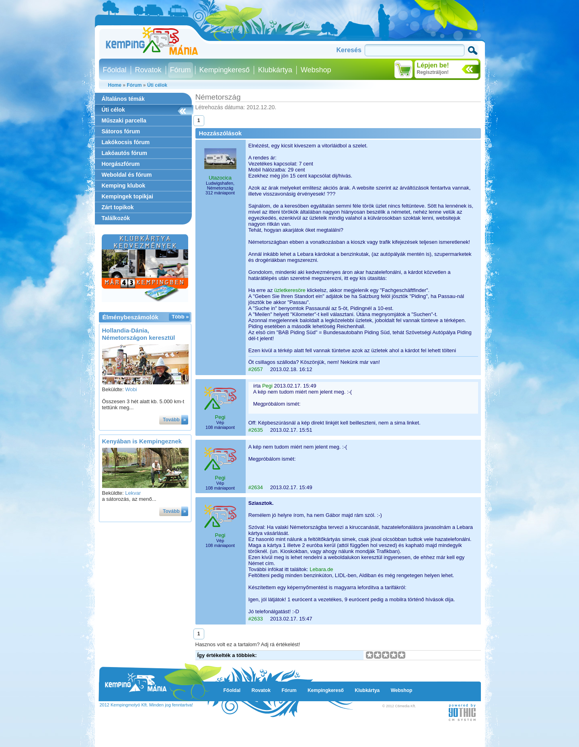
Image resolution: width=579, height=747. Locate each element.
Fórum (180, 70)
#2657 (255, 369)
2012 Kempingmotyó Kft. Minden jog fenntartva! (146, 704)
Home (114, 85)
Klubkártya (275, 70)
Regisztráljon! (433, 72)
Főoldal (115, 70)
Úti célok (157, 85)
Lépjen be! (433, 65)
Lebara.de (321, 569)
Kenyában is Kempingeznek (142, 441)
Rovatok (148, 70)
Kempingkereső (224, 70)
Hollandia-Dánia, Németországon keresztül (138, 334)
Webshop (316, 70)
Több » (180, 317)
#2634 (255, 487)
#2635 (255, 430)
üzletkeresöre (290, 290)
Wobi (131, 389)
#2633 (255, 619)
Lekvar (133, 493)
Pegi (220, 417)
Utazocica (220, 178)
